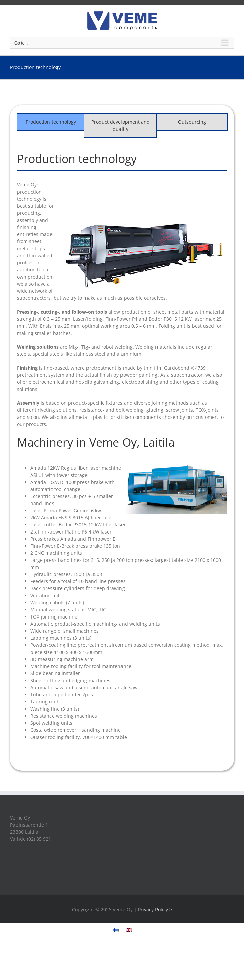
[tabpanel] (122, 448)
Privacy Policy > (155, 909)
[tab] (50, 122)
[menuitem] (115, 930)
